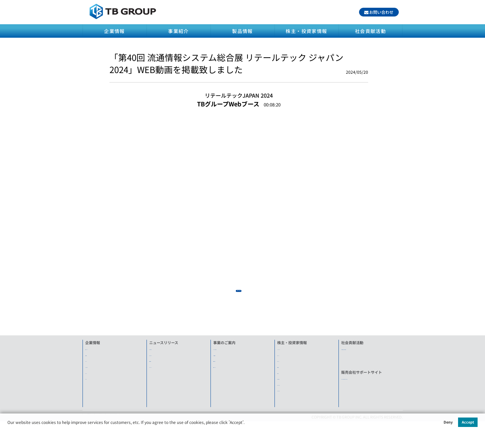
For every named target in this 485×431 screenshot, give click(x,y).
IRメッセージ (288, 359)
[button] (246, 423)
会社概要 (92, 359)
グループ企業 (96, 370)
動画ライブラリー (228, 370)
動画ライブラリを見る (239, 291)
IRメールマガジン (291, 388)
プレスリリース (162, 370)
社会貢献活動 (370, 31)
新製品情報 (158, 364)
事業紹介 (178, 31)
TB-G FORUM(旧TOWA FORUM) (367, 382)
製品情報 (242, 31)
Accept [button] (468, 422)
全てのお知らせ (162, 353)
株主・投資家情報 (306, 31)
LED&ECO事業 (225, 353)
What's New (159, 359)
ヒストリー (94, 364)
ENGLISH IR (287, 394)
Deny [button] (448, 422)
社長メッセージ (98, 353)
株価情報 (284, 370)
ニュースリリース (291, 353)
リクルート (94, 376)
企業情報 (114, 31)
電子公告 (284, 376)
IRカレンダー (288, 364)
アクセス (92, 382)
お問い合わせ (381, 12)
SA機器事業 (223, 359)
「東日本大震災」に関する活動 (367, 353)
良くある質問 (288, 382)
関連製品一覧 (224, 364)
